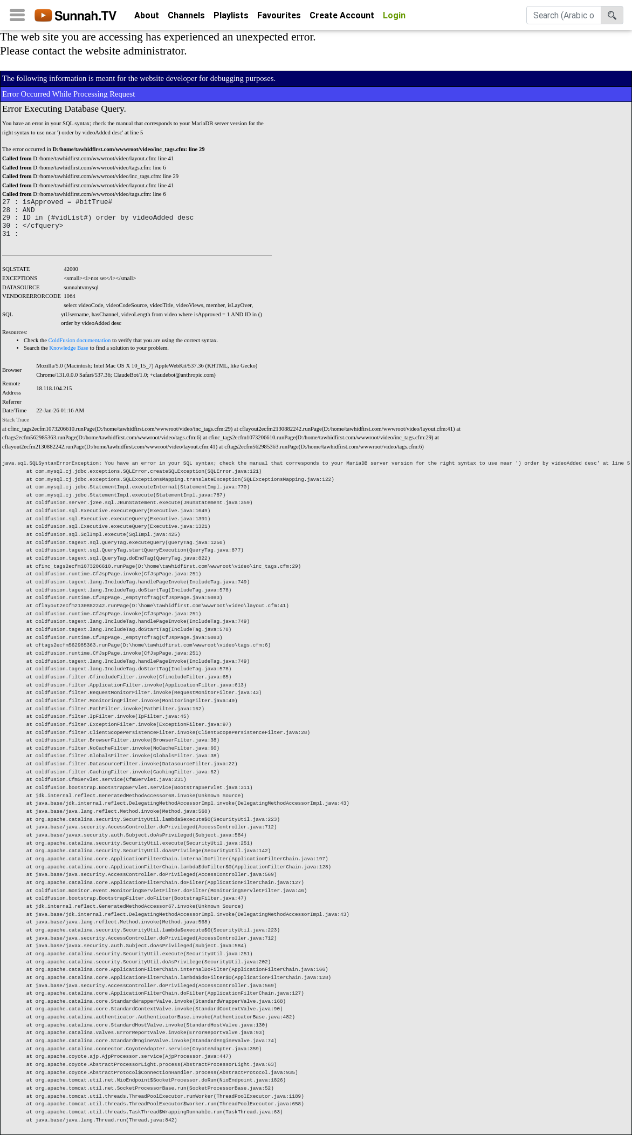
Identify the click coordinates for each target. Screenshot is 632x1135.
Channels (186, 17)
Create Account (342, 17)
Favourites (279, 17)
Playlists (231, 17)
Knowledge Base (68, 348)
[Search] (563, 17)
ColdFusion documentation (80, 340)
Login (394, 17)
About (146, 17)
